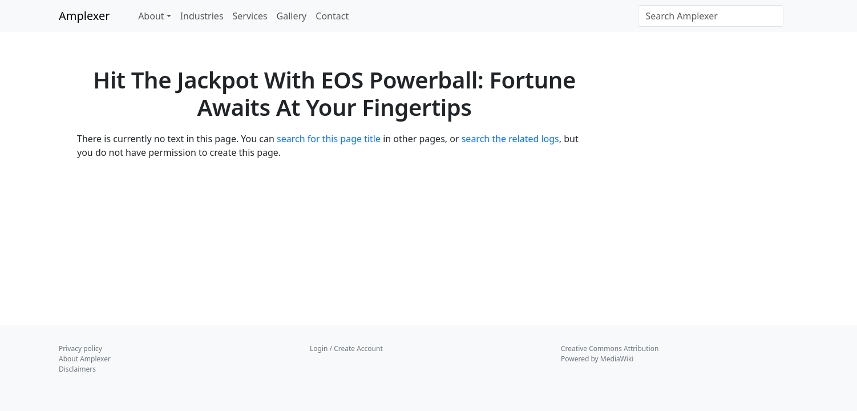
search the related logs (510, 138)
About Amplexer (85, 359)
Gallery (292, 16)
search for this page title (329, 138)
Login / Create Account (346, 348)
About (151, 16)
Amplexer (84, 15)
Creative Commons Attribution (609, 348)
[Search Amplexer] (710, 16)
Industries (202, 16)
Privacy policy (80, 348)
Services (250, 16)
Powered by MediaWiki (597, 359)
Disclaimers (77, 369)
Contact (332, 16)
